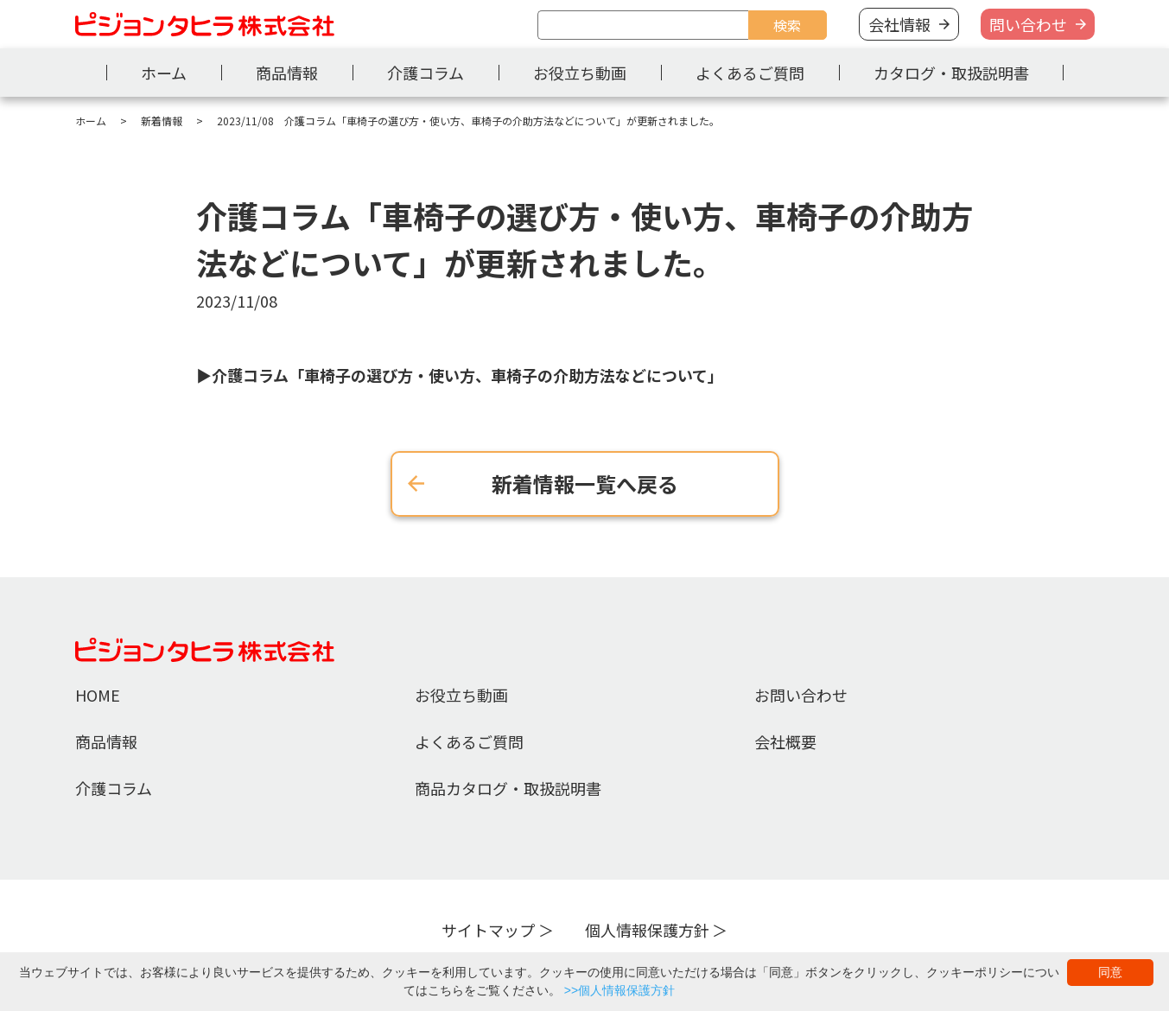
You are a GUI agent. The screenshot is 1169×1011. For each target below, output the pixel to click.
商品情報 (287, 72)
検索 (787, 25)
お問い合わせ (801, 695)
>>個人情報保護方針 (619, 990)
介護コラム (425, 72)
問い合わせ (1028, 24)
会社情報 (899, 24)
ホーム (164, 72)
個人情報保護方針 (647, 930)
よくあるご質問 (750, 72)
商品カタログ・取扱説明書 (508, 788)
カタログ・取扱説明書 (951, 72)
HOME (97, 695)
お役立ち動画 (579, 72)
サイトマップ (488, 930)
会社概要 (785, 741)
